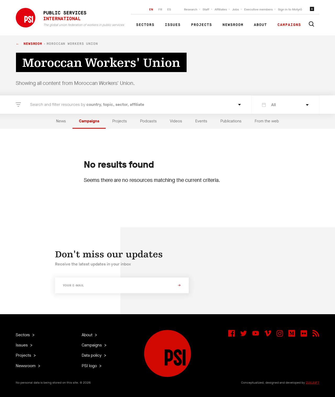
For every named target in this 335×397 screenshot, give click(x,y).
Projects (201, 25)
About (260, 25)
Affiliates (221, 9)
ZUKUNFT (312, 382)
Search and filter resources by (87, 104)
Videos (176, 121)
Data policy (92, 355)
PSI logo (90, 365)
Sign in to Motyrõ (290, 9)
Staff (206, 9)
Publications (231, 121)
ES (169, 9)
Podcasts (148, 121)
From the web (267, 121)
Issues (173, 25)
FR (160, 9)
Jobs (235, 9)
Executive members (258, 9)
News (61, 121)
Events (201, 121)
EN (151, 9)
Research (190, 9)
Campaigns (289, 25)
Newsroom (232, 25)
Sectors (145, 25)
